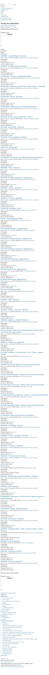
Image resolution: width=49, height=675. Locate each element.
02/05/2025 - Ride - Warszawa (10, 486)
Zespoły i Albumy (32, 467)
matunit (5, 321)
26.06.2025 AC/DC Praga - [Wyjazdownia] (13, 279)
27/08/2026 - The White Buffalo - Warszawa (14, 66)
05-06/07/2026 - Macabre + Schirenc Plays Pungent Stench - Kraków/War (23, 86)
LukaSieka (6, 88)
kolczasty (6, 417)
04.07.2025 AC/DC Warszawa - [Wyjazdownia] (15, 259)
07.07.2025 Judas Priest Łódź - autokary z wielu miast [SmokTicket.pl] (22, 385)
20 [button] (1, 46)
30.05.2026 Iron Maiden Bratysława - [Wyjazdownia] (16, 178)
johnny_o (6, 68)
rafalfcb (5, 291)
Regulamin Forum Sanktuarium (10, 541)
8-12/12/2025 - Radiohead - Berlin (11, 208)
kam (5, 333)
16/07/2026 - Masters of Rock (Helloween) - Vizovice (17, 117)
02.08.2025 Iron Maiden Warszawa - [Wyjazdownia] (16, 238)
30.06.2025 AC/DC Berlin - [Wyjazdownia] (13, 269)
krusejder (6, 344)
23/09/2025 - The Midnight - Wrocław (12, 425)
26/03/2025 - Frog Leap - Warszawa (11, 561)
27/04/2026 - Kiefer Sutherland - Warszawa (14, 137)
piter (5, 366)
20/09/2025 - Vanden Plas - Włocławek (12, 342)
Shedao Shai (7, 78)
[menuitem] (6, 8)
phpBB (13, 663)
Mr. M (5, 301)
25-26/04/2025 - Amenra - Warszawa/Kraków (14, 508)
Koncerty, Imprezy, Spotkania (32, 57)
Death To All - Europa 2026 (9, 147)
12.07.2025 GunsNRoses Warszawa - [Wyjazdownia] (17, 249)
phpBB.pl (19, 665)
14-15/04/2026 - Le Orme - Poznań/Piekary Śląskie (16, 76)
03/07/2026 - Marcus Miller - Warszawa (12, 127)
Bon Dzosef (6, 118)
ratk (4, 210)
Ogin (5, 356)
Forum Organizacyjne (28, 542)
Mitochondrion (5, 466)
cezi (5, 149)
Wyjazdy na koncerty (30, 179)
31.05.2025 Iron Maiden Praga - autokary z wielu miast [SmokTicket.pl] (22, 405)
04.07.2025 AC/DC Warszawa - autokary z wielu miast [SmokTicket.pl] (22, 374)
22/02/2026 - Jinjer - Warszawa (10, 299)
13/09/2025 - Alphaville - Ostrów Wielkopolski (15, 320)
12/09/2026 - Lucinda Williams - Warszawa (14, 56)
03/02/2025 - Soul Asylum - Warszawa (12, 518)
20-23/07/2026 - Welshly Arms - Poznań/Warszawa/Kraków (18, 106)
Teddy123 (6, 57)
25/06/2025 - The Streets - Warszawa (12, 445)
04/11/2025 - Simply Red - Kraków (11, 551)
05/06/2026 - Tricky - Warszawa (10, 167)
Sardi (5, 542)
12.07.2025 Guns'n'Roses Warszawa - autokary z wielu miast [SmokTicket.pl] (24, 395)
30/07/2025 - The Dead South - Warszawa (13, 456)
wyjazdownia (7, 179)
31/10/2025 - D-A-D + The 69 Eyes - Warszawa (15, 435)
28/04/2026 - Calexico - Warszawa (11, 188)
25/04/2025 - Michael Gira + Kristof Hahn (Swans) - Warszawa (19, 476)
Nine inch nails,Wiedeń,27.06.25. (11, 289)
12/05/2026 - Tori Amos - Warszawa (11, 198)
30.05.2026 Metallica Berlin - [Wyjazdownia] (14, 228)
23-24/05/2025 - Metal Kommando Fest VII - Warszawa (17, 415)
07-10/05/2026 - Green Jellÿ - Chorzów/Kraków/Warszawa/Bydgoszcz (22, 157)
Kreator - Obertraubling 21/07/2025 (11, 218)
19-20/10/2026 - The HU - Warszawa (11, 96)
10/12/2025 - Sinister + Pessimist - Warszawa (14, 310)
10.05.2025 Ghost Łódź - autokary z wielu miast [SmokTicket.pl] (20, 364)
